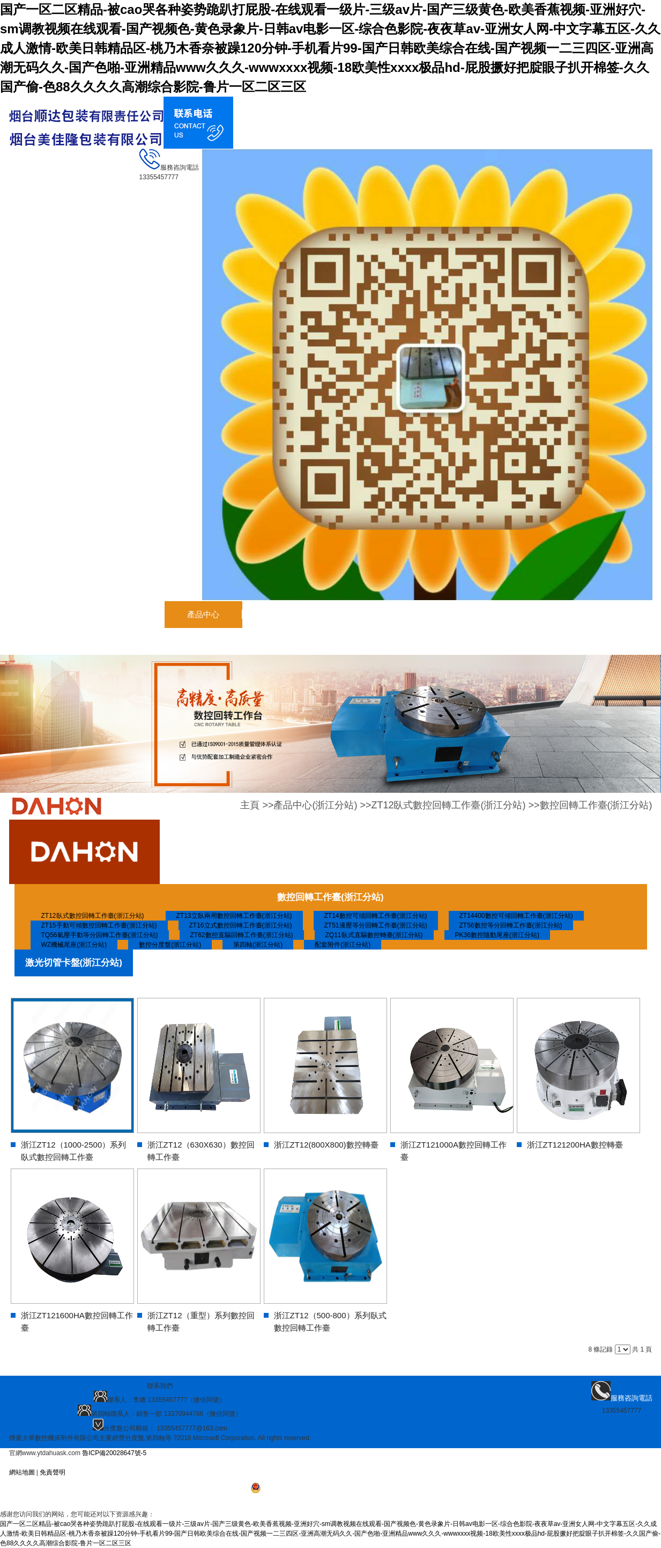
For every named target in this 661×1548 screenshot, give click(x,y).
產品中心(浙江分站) (315, 805)
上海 (193, 1462)
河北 (120, 1462)
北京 (211, 1462)
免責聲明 (52, 1472)
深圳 (84, 1462)
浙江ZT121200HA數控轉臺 (575, 1144)
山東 (157, 1462)
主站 (47, 1462)
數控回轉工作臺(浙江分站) (596, 805)
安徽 (66, 1462)
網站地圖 (22, 1472)
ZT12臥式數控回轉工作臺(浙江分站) (448, 805)
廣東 (102, 1462)
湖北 (230, 1462)
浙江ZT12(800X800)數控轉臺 (326, 1144)
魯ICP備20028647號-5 (114, 1453)
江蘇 (138, 1462)
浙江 (175, 1462)
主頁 (249, 805)
